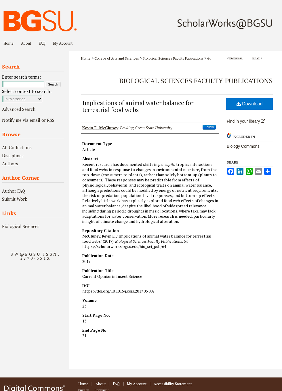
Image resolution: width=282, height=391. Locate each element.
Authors (10, 163)
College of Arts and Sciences (116, 58)
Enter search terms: (21, 77)
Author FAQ (13, 191)
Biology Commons (243, 146)
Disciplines (13, 155)
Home (86, 58)
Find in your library (246, 121)
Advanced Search (18, 109)
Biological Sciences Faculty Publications (173, 58)
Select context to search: (27, 91)
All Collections (17, 147)
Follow (209, 127)
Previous (236, 58)
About (101, 383)
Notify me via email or (28, 120)
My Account (136, 383)
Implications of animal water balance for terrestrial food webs (137, 106)
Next (256, 58)
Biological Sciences (20, 226)
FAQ (116, 383)
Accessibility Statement (173, 383)
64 (209, 58)
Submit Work (14, 199)
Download (250, 103)
